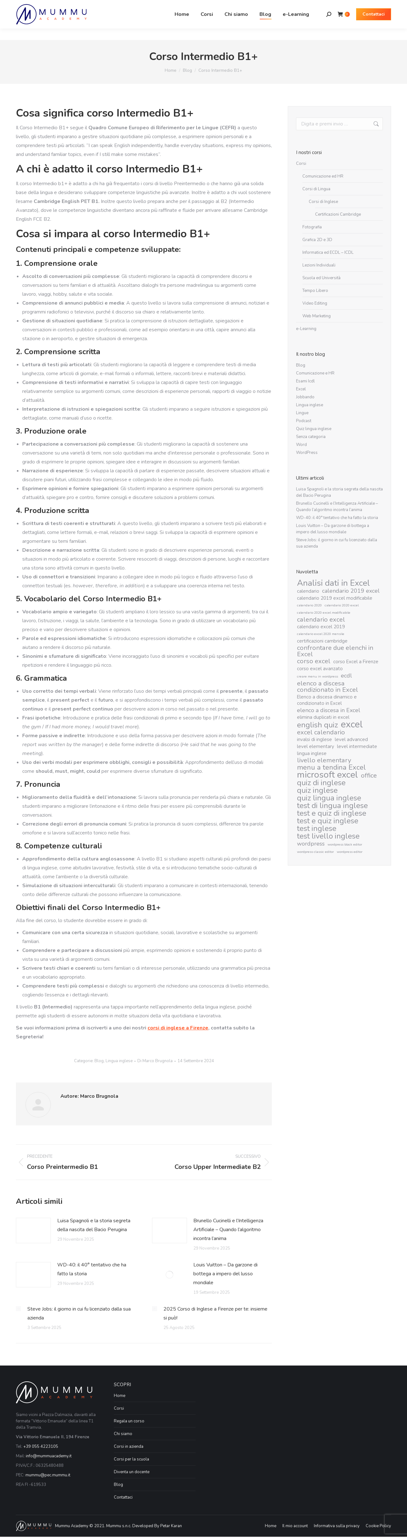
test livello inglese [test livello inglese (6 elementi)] (328, 836)
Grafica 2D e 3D (317, 240)
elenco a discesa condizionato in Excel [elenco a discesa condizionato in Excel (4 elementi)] (327, 686)
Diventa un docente (131, 1472)
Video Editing (314, 303)
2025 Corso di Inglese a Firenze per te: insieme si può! (215, 1313)
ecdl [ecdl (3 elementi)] (346, 675)
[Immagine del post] (33, 1230)
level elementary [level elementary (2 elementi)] (315, 746)
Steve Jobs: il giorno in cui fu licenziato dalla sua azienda (79, 1313)
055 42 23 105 (32, 6)
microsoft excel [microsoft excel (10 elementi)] (327, 775)
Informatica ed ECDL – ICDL (328, 252)
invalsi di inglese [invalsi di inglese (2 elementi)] (314, 739)
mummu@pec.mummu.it (47, 1475)
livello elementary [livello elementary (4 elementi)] (324, 760)
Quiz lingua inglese (313, 429)
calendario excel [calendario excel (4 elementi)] (321, 620)
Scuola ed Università (321, 278)
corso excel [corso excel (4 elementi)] (313, 661)
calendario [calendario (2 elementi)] (308, 591)
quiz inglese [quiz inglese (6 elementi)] (317, 790)
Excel (301, 389)
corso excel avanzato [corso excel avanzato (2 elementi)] (320, 668)
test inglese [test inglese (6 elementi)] (316, 828)
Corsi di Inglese (323, 202)
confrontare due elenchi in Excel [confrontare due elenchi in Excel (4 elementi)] (335, 651)
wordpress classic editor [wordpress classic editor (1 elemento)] (315, 851)
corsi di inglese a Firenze (178, 1027)
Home (119, 1396)
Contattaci (123, 1497)
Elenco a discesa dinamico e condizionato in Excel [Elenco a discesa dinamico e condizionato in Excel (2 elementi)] (327, 700)
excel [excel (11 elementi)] (352, 724)
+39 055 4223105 (40, 1446)
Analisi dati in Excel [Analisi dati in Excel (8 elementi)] (333, 583)
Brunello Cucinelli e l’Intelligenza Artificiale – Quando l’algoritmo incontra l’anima (228, 1229)
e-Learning (306, 329)
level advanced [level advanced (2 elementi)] (351, 739)
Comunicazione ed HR (322, 176)
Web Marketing (316, 316)
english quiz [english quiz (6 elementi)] (317, 725)
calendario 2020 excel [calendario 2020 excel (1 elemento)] (342, 605)
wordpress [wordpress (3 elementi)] (311, 843)
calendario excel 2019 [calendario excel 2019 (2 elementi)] (321, 627)
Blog (99, 1061)
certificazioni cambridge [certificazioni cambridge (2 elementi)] (322, 641)
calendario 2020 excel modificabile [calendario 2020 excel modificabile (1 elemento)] (323, 612)
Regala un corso (129, 1421)
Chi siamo (123, 1434)
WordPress (307, 452)
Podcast (303, 421)
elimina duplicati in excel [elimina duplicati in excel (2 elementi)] (323, 717)
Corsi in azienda (128, 1446)
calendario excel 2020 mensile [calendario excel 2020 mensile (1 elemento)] (320, 633)
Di (155, 1061)
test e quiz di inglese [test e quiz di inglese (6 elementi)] (331, 813)
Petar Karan (171, 1526)
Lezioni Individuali (318, 265)
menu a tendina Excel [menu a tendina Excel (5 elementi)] (331, 767)
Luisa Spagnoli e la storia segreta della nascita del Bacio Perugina (93, 1225)
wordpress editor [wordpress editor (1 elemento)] (349, 851)
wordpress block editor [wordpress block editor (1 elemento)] (345, 844)
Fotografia (312, 227)
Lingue (302, 413)
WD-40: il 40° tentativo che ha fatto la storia (91, 1269)
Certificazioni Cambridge (338, 214)
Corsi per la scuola (131, 1459)
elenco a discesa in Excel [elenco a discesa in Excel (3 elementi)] (328, 710)
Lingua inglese (119, 1061)
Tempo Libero (315, 290)
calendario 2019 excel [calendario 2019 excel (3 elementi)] (351, 591)
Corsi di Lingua (316, 189)
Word (301, 445)
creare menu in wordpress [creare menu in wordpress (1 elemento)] (317, 676)
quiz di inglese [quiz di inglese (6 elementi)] (321, 782)
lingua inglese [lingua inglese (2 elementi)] (312, 753)
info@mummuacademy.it (49, 1456)
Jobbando (305, 397)
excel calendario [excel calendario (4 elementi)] (321, 732)
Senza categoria (311, 437)
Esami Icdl (305, 381)
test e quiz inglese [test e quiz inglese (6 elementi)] (327, 821)
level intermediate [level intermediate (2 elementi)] (357, 746)
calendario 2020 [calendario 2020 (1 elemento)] (309, 605)
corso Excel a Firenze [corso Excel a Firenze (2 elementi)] (355, 661)
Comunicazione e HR (315, 373)
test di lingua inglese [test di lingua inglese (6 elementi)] (332, 805)
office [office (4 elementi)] (369, 775)
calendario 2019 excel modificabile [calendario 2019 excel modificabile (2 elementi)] (334, 598)
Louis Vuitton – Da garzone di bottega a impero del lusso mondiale (225, 1273)
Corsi (301, 163)
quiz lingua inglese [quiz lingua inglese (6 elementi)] (329, 798)
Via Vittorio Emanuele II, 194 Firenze (91, 6)
